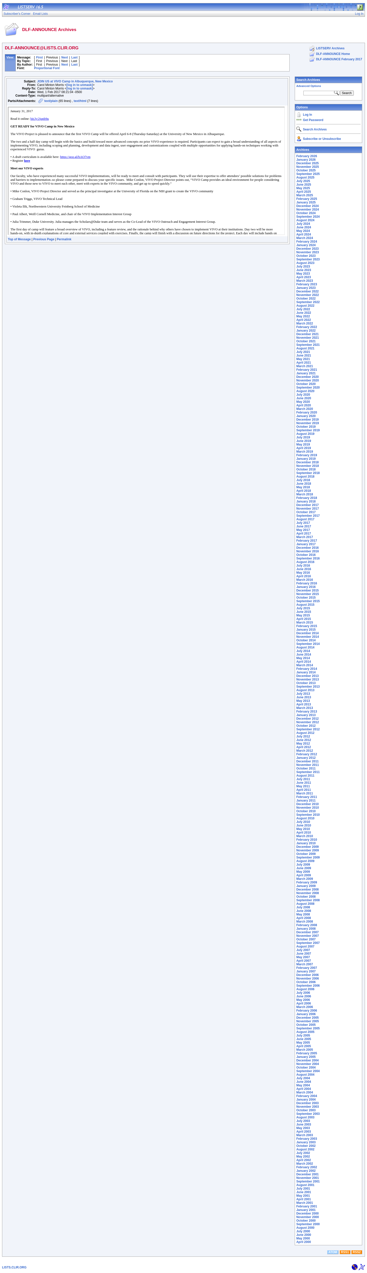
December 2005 (307, 1017)
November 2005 (307, 1021)
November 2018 (307, 466)
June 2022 (303, 313)
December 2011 (307, 761)
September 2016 (308, 558)
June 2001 (303, 1192)
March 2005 (304, 1050)
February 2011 (306, 797)
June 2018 (303, 483)
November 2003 (307, 1106)
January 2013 (306, 715)
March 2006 (304, 1007)
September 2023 (308, 259)
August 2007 (305, 946)
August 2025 (305, 177)
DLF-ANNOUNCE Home (333, 54)
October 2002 (306, 1146)
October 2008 (306, 896)
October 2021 (306, 341)
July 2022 (303, 309)
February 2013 (306, 711)
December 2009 (307, 847)
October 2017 (306, 512)
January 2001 (306, 1210)
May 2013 (303, 701)
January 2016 (306, 587)
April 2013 (303, 704)
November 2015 (307, 594)
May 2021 (303, 359)
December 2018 (307, 462)
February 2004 (306, 1096)
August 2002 (305, 1149)
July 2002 (303, 1153)
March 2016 (304, 580)
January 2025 (306, 202)
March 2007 (304, 964)
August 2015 (305, 604)
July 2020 (303, 394)
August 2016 (305, 562)
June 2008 (303, 911)
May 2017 (303, 530)
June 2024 (303, 227)
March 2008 (304, 921)
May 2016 (303, 572)
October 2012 (306, 726)
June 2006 (303, 996)
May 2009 (303, 872)
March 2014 (304, 665)
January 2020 (306, 416)
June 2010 (303, 825)
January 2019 (306, 459)
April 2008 (303, 918)
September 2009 (308, 857)
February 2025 (306, 199)
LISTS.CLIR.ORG (14, 1267)
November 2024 (307, 209)
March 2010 (304, 836)
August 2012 (305, 733)
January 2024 (306, 245)
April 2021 (303, 362)
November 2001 (307, 1178)
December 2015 (307, 590)
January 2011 (306, 800)
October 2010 (306, 811)
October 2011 (306, 768)
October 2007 (306, 939)
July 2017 (303, 523)
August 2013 (305, 690)
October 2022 (306, 298)
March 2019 (304, 451)
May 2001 (303, 1195)
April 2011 (303, 790)
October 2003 (306, 1110)
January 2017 (306, 544)
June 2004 (303, 1082)
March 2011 (304, 793)
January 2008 (306, 928)
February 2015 (306, 626)
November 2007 (307, 936)
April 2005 (303, 1046)
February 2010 (306, 839)
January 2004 (306, 1099)
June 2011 (303, 782)
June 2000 (303, 1235)
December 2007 (307, 932)
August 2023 (305, 263)
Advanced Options (308, 85)
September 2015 (308, 601)
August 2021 (305, 348)
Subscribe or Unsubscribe (322, 139)
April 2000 (303, 1242)
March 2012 (304, 750)
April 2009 (303, 875)
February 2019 (306, 455)
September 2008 (308, 900)
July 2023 (303, 266)
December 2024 (307, 206)
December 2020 (307, 377)
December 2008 (307, 889)
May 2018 (303, 487)
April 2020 (303, 405)
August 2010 (305, 818)
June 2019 (303, 441)
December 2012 (307, 718)
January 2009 (306, 886)
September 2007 (308, 943)
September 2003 (308, 1114)
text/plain (51, 101)
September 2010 (308, 815)
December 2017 (307, 505)
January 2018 (306, 501)
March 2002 (304, 1163)
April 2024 (303, 234)
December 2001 (307, 1174)
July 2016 (303, 565)
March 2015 (304, 622)
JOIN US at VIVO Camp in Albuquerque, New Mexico (75, 81)
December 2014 (307, 633)
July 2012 (303, 736)
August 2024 (305, 220)
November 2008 (307, 893)
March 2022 (304, 323)
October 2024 (306, 213)
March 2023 (304, 281)
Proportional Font (47, 68)
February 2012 (306, 754)
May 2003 (303, 1128)
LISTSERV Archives (330, 48)
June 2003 (303, 1124)
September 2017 (308, 515)
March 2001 (304, 1203)
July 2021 (303, 352)
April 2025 (303, 192)
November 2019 (307, 423)
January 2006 (306, 1014)
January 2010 (306, 843)
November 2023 (307, 252)
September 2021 (308, 345)
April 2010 (303, 832)
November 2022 (307, 295)
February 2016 (306, 583)
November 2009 (307, 850)
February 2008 (306, 925)
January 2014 (306, 672)
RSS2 (357, 1252)
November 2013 (307, 679)
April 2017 (303, 533)
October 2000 (306, 1220)
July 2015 (303, 608)
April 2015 (303, 619)
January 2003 (306, 1142)
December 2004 (307, 1060)
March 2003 (304, 1135)
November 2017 (307, 508)
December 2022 (307, 291)
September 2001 (308, 1181)
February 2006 (306, 1010)
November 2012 (307, 722)
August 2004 (305, 1074)
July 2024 (303, 224)
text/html (80, 101)
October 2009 (306, 854)
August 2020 (305, 391)
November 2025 (307, 167)
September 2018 (308, 473)
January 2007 (306, 971)
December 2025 (307, 163)
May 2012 (303, 743)
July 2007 (303, 950)
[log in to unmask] (79, 85)
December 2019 (307, 419)
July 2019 (303, 437)
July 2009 (303, 864)
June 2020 (303, 398)
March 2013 (304, 708)
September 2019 (308, 430)
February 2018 (306, 498)
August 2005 (305, 1032)
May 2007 (303, 957)
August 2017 (305, 519)
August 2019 (305, 434)
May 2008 (303, 914)
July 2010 (303, 822)
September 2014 (308, 644)
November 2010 (307, 807)
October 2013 (306, 683)
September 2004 (308, 1071)
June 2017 (303, 526)
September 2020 (308, 387)
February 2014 (306, 669)
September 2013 (308, 686)
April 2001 (303, 1199)
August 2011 (305, 775)
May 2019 (303, 444)
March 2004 (304, 1092)
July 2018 (303, 480)
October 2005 (306, 1025)
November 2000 (307, 1217)
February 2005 (306, 1053)
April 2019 (303, 448)
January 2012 (306, 758)
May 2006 (303, 1000)
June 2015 (303, 612)
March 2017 (304, 537)
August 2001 (305, 1185)
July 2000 (303, 1231)
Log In (307, 114)
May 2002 (303, 1156)
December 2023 (307, 248)
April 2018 (303, 491)
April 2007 (303, 961)
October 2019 (306, 426)
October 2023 (306, 256)
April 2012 (303, 747)
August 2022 (305, 305)
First (39, 57)
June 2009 (303, 868)
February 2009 (306, 882)
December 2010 (307, 804)
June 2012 (303, 740)
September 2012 (308, 729)
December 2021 (307, 334)
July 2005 (303, 1035)
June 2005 (303, 1039)
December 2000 (307, 1213)
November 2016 (307, 551)
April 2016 (303, 576)
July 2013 (303, 693)
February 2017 (306, 540)
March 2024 (304, 238)
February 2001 (306, 1206)
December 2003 (307, 1103)
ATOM (332, 1252)
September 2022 (308, 302)
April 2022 (303, 320)
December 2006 (307, 975)
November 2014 (307, 637)
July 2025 (303, 181)
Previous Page (43, 239)
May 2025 (303, 188)
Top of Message (19, 239)
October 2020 (306, 384)
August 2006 (305, 989)
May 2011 (303, 786)
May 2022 (303, 316)
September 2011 (308, 772)
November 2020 (307, 380)
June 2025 (303, 184)
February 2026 (306, 156)
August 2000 (305, 1228)
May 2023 (303, 273)
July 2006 (303, 993)
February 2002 (306, 1167)
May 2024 (303, 231)
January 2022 (306, 330)
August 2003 (305, 1117)
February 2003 (306, 1139)
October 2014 (306, 640)
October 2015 (306, 597)
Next (64, 57)
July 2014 (303, 651)
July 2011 (303, 779)
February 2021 (306, 370)
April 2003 (303, 1131)
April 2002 (303, 1160)
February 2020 (306, 412)
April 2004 (303, 1089)
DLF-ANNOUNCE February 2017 (339, 59)
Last (74, 57)
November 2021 (307, 337)
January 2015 (306, 629)
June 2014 (303, 654)
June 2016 (303, 569)
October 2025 (306, 170)
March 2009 (304, 879)
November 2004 (307, 1064)
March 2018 (304, 494)
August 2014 (305, 647)
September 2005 (308, 1028)
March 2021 (304, 366)
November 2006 (307, 978)
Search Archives (308, 80)
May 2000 (303, 1238)
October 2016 (306, 555)
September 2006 (308, 985)
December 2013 (307, 676)
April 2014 (303, 661)
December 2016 (307, 548)
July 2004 (303, 1078)
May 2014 (303, 658)
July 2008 (303, 907)
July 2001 (303, 1188)
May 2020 (303, 402)
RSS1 (345, 1252)
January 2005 (306, 1057)
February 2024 (306, 241)
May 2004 (303, 1085)
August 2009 (305, 861)
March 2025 (304, 195)
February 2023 (306, 284)
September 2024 (308, 216)
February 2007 (306, 968)
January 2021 (306, 373)
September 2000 (308, 1224)
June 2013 (303, 697)
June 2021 (303, 355)
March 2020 (304, 409)
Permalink (64, 239)
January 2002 (306, 1171)
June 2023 (303, 270)
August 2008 (305, 904)
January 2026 (306, 159)
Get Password (313, 120)
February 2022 (306, 327)
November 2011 (307, 765)
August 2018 (305, 476)
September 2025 (308, 174)
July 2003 (303, 1121)
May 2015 (303, 615)
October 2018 (306, 469)
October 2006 (306, 982)
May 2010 (303, 829)
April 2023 (303, 277)
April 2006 (303, 1003)
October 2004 (306, 1067)
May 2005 (303, 1042)
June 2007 (303, 953)
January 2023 (306, 288)
